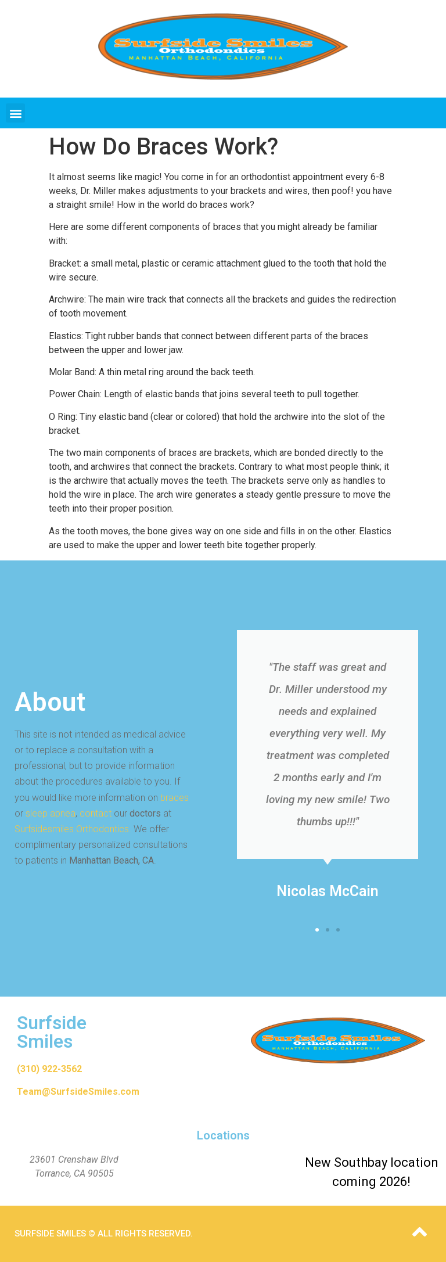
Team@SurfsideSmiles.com (78, 1091)
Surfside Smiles (52, 1032)
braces (174, 797)
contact (96, 813)
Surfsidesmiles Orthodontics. (73, 829)
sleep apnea (50, 813)
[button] (15, 113)
